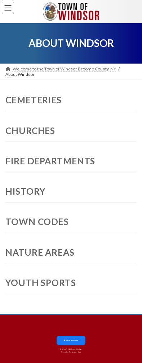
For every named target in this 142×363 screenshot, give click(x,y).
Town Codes (37, 221)
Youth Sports (40, 282)
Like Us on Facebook (71, 340)
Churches (30, 130)
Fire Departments (50, 161)
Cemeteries (33, 100)
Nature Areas (40, 252)
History (25, 191)
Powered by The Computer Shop (71, 352)
